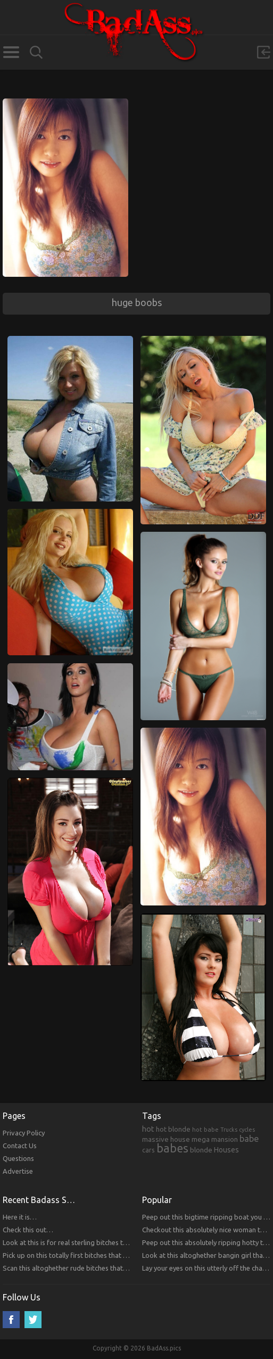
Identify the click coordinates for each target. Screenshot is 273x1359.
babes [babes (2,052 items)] (172, 1148)
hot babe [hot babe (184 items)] (205, 1129)
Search (36, 52)
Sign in (263, 52)
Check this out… (28, 1229)
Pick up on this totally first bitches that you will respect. (87, 1255)
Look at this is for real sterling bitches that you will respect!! (94, 1242)
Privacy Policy (24, 1132)
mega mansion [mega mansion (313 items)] (215, 1139)
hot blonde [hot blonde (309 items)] (173, 1129)
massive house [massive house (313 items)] (166, 1139)
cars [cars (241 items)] (148, 1150)
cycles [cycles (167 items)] (247, 1129)
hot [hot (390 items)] (148, 1129)
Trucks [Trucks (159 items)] (228, 1129)
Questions (18, 1158)
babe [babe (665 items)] (249, 1138)
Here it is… (20, 1217)
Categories (11, 52)
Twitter (33, 1319)
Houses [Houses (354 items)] (226, 1150)
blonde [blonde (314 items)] (201, 1150)
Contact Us (20, 1145)
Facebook (11, 1319)
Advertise (18, 1171)
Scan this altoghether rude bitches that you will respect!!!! (91, 1268)
